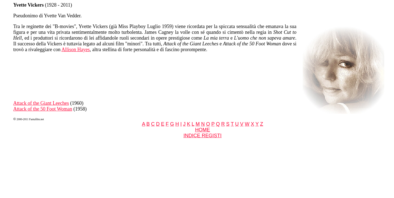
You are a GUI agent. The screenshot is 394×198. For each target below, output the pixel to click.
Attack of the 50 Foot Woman (42, 109)
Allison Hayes (75, 49)
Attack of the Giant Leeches (41, 103)
